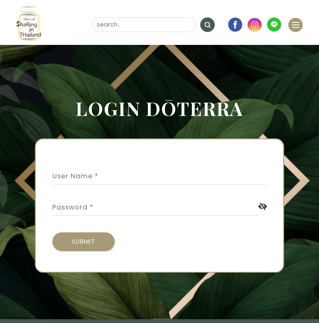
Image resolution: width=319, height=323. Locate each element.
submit (83, 241)
